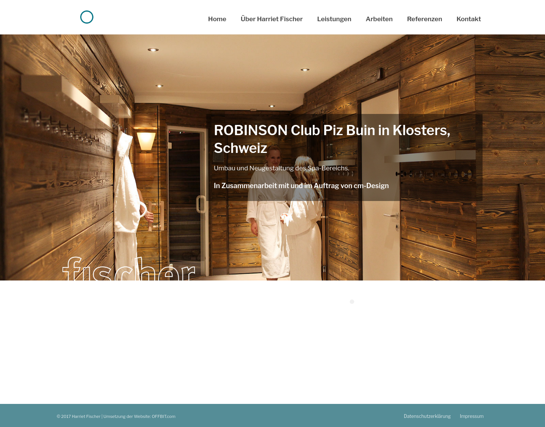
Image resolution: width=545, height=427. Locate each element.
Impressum (472, 416)
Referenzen (424, 19)
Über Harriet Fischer (272, 19)
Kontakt (468, 19)
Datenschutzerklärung (427, 416)
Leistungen (334, 19)
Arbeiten (379, 19)
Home (217, 19)
